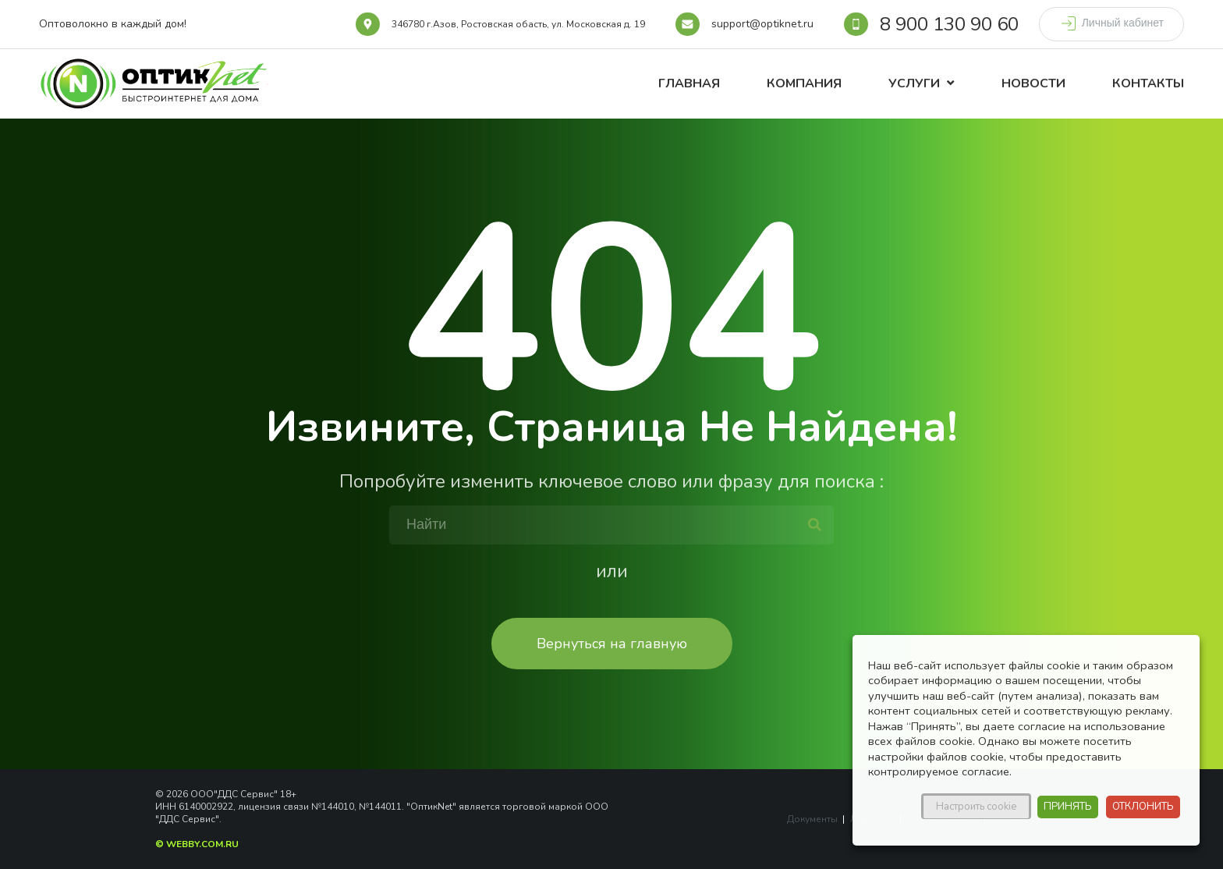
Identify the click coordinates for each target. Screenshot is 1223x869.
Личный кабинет (1111, 23)
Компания (804, 83)
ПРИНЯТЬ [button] (1068, 807)
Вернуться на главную (612, 643)
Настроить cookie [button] (976, 807)
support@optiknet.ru (762, 23)
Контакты (1148, 83)
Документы (812, 819)
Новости (1033, 83)
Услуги (914, 83)
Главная (689, 83)
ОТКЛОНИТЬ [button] (1143, 807)
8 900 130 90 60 (949, 24)
